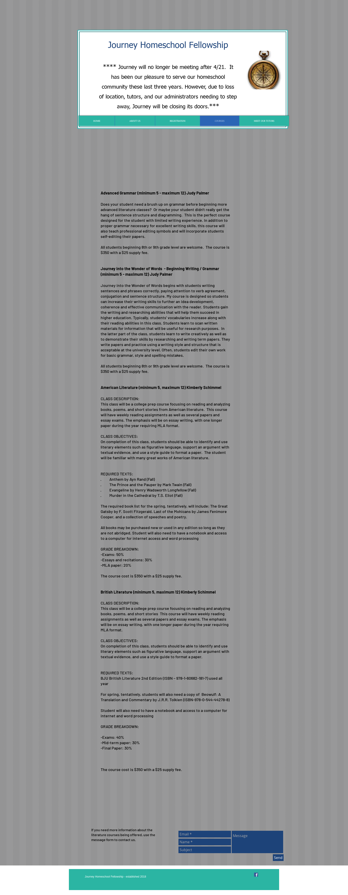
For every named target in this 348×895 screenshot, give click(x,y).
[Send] (278, 857)
